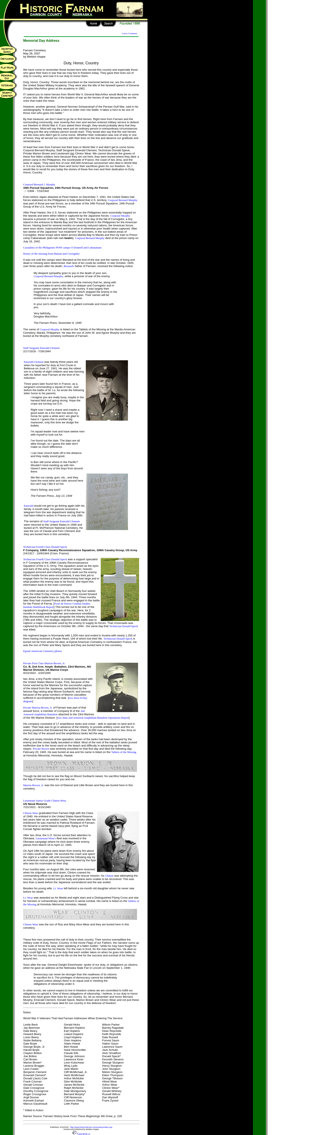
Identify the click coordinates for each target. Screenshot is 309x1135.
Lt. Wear (58, 888)
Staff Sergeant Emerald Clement (41, 348)
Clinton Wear (30, 813)
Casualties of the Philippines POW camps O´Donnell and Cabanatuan (62, 247)
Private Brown (41, 748)
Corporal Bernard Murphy (122, 200)
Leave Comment (129, 33)
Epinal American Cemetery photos (42, 651)
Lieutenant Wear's (46, 838)
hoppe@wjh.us (81, 1134)
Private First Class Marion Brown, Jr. (44, 663)
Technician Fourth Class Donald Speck (45, 546)
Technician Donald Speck (123, 626)
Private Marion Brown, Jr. (37, 707)
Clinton (109, 875)
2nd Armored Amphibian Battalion (54, 712)
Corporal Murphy (120, 215)
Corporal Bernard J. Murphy (39, 184)
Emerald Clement (34, 361)
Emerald (28, 505)
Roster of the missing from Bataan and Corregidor (51, 253)
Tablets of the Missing (123, 752)
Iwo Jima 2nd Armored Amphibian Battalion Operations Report (93, 717)
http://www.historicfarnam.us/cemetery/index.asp (91, 1127)
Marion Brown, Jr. (33, 785)
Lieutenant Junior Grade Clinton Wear (44, 800)
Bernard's (69, 266)
